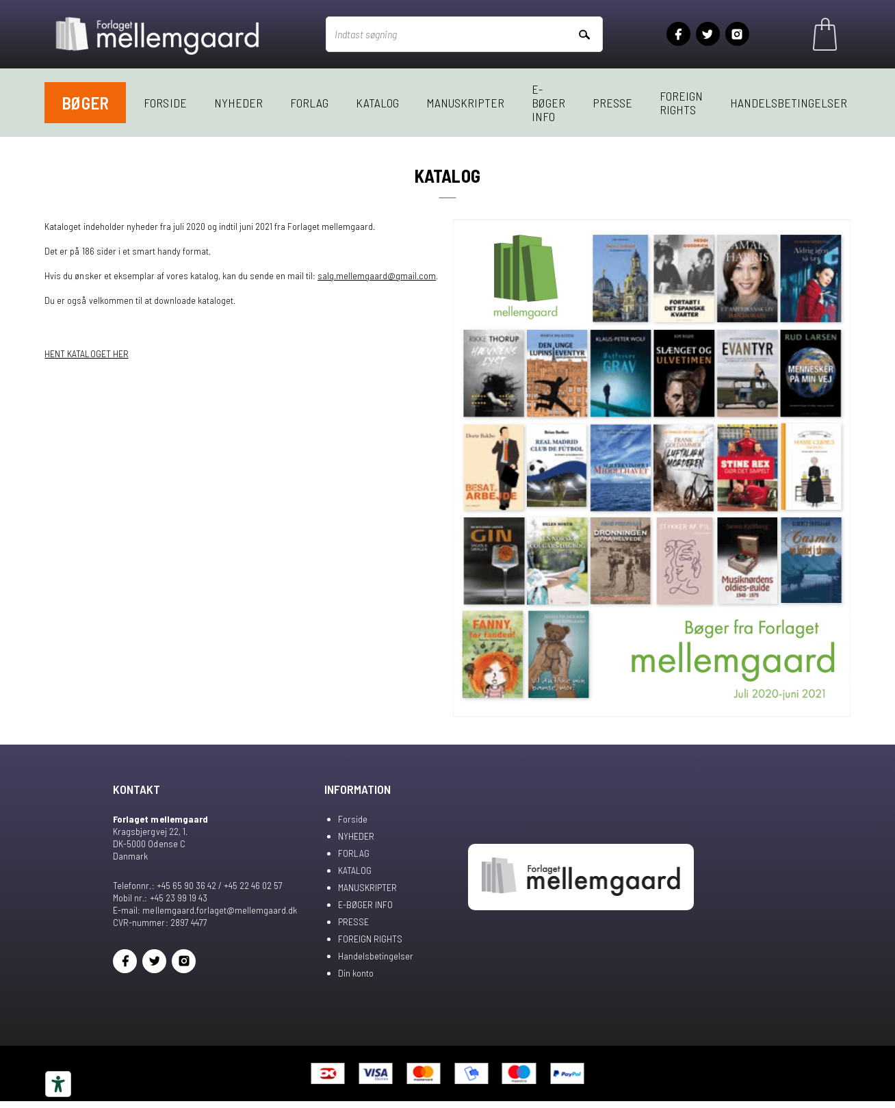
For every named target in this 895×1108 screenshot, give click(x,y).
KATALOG (377, 102)
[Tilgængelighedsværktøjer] (58, 1084)
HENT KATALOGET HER (86, 353)
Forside (165, 102)
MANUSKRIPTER (465, 102)
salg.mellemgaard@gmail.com (376, 275)
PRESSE (612, 102)
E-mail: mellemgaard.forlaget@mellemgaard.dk (204, 910)
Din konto (356, 973)
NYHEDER (238, 102)
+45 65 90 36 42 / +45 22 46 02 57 (220, 885)
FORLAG (309, 102)
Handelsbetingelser (788, 102)
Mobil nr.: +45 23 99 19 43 (160, 897)
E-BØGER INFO (548, 102)
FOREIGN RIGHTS (681, 102)
